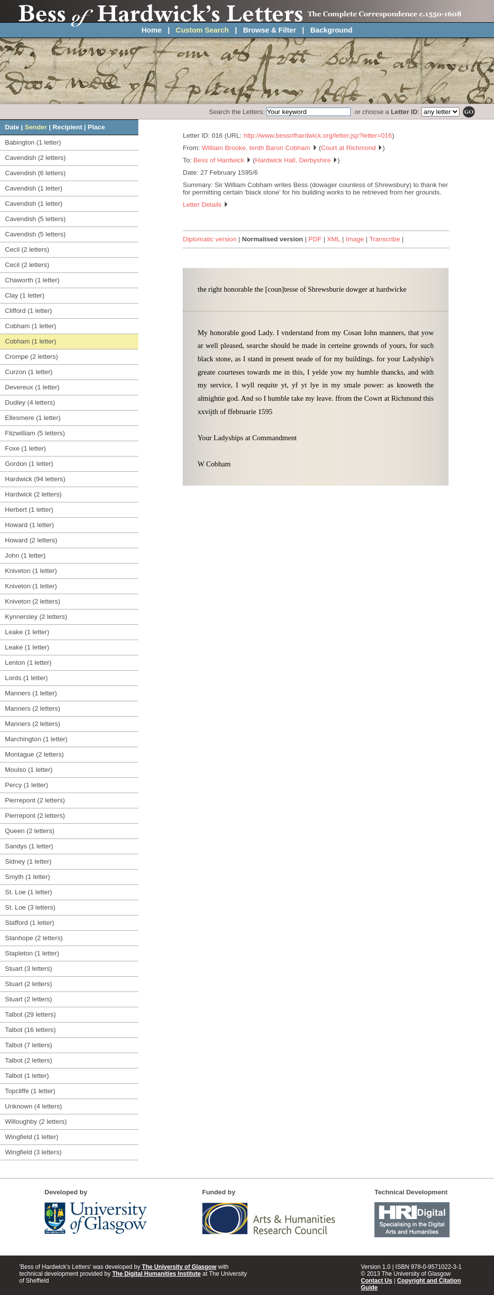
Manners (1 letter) (31, 693)
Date (12, 127)
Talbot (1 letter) (27, 1075)
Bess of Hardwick (222, 160)
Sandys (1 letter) (29, 846)
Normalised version (272, 239)
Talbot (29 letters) (30, 1014)
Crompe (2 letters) (31, 356)
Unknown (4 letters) (33, 1106)
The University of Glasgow (179, 1266)
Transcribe (384, 239)
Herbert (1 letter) (29, 509)
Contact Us (376, 1280)
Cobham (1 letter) (30, 326)
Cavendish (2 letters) (35, 157)
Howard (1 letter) (29, 525)
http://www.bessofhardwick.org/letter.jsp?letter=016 (318, 135)
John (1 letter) (25, 555)
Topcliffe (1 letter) (30, 1091)
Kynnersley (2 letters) (36, 616)
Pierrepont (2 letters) (35, 800)
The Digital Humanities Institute (156, 1273)
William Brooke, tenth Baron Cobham (259, 148)
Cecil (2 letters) (27, 249)
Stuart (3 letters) (28, 968)
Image (355, 239)
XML (333, 239)
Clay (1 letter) (24, 295)
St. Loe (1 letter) (28, 892)
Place (96, 127)
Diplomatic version (210, 239)
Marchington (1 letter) (36, 739)
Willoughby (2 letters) (36, 1121)
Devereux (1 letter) (32, 387)
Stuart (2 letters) (28, 984)
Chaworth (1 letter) (32, 280)
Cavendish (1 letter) (33, 188)
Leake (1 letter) (27, 632)
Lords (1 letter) (26, 678)
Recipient (67, 127)
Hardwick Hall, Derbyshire (296, 160)
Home (152, 30)
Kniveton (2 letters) (32, 601)
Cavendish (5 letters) (35, 219)
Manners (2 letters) (32, 708)
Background (331, 30)
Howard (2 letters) (31, 540)
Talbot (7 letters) (28, 1045)
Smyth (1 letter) (27, 876)
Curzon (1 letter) (28, 372)
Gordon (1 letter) (29, 463)
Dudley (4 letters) (30, 402)
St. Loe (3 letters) (30, 907)
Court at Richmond (352, 148)
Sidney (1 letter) (28, 861)
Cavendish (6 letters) (35, 173)
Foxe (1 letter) (25, 448)
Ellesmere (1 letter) (33, 417)
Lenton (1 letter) (28, 662)
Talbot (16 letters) (30, 1029)
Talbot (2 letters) (28, 1060)
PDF (315, 239)
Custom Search (202, 30)
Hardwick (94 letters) (35, 479)
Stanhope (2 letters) (34, 938)
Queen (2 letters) (29, 831)
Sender (36, 127)
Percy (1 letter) (26, 785)
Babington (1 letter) (33, 142)
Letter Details (205, 204)
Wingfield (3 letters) (33, 1152)
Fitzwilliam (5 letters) (35, 433)
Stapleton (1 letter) (32, 953)
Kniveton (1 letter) (31, 570)
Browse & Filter (269, 30)
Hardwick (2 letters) (33, 494)
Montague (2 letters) (34, 754)
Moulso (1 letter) (28, 769)
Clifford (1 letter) (28, 310)
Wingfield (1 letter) (31, 1137)
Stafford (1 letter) (29, 922)
